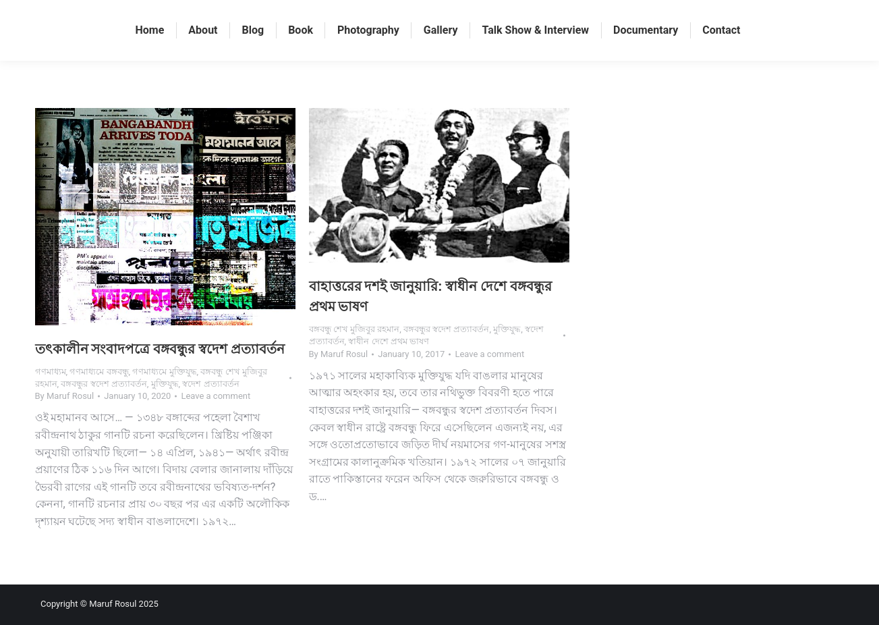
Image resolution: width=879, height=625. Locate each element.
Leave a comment (215, 396)
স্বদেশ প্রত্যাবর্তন (210, 384)
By (64, 396)
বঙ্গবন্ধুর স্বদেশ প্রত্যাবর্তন (103, 384)
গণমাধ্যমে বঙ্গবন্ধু (98, 371)
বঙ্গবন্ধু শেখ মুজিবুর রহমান (354, 329)
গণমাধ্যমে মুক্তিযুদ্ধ (164, 371)
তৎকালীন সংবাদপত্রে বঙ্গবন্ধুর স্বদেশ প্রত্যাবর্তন (160, 349)
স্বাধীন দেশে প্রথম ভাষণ (388, 341)
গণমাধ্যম (50, 371)
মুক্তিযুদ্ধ (165, 384)
